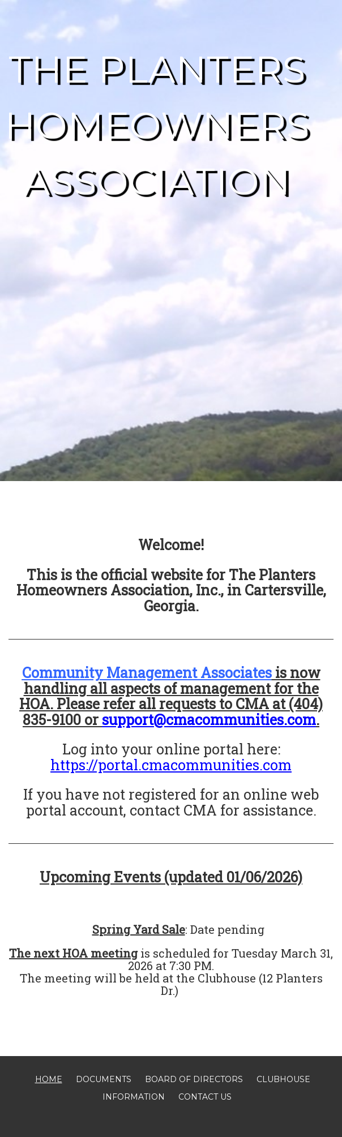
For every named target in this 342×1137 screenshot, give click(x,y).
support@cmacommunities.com (209, 719)
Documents (103, 1079)
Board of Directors (194, 1079)
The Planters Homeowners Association (157, 125)
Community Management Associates (147, 672)
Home (48, 1079)
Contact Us (205, 1097)
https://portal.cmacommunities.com (171, 765)
